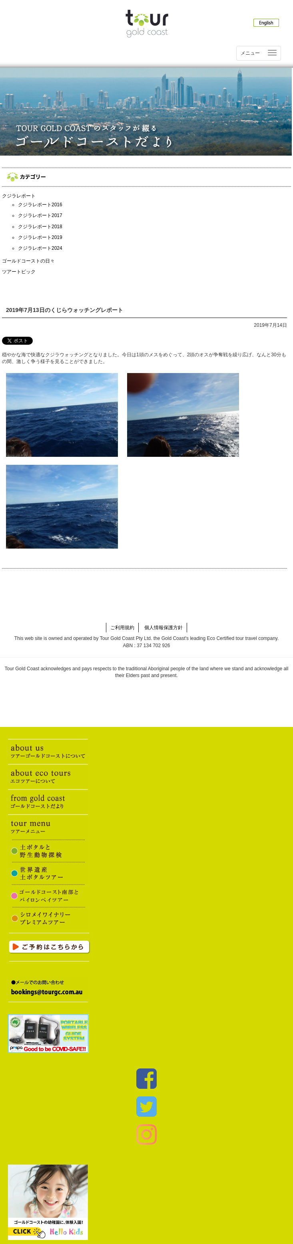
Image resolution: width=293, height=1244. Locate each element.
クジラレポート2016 (40, 204)
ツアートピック (19, 271)
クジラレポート (19, 196)
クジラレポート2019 (40, 237)
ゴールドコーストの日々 (28, 261)
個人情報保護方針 (163, 627)
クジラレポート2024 (40, 248)
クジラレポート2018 (40, 226)
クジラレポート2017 (40, 215)
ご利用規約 (122, 627)
